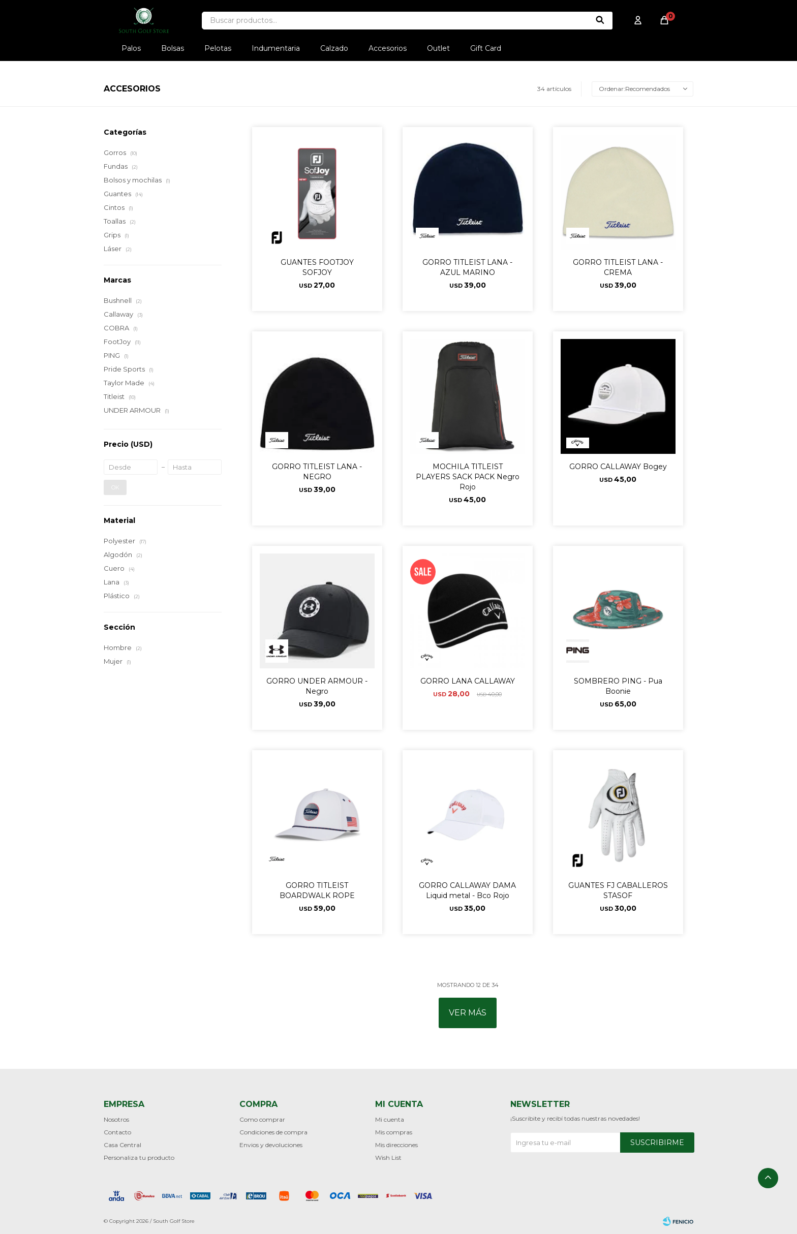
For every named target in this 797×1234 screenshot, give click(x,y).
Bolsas (172, 48)
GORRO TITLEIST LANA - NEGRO (317, 471)
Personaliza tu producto (139, 1157)
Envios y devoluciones (270, 1145)
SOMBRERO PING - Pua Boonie (618, 686)
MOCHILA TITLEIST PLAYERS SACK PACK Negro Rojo (467, 476)
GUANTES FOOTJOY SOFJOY (317, 267)
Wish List (388, 1157)
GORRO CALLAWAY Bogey (618, 466)
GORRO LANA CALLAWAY (467, 681)
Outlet (438, 48)
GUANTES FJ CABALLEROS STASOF (618, 890)
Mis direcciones (396, 1145)
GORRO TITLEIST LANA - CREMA (618, 267)
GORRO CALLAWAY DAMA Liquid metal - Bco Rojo (467, 890)
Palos (131, 48)
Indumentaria (276, 48)
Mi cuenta (389, 1119)
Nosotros (116, 1119)
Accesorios (388, 48)
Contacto (117, 1132)
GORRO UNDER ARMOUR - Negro (316, 686)
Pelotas (217, 48)
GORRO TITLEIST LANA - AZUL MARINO (467, 267)
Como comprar (262, 1119)
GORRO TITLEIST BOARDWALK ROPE (317, 890)
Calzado (334, 48)
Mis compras (393, 1132)
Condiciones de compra (273, 1132)
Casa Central (122, 1145)
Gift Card (485, 48)
